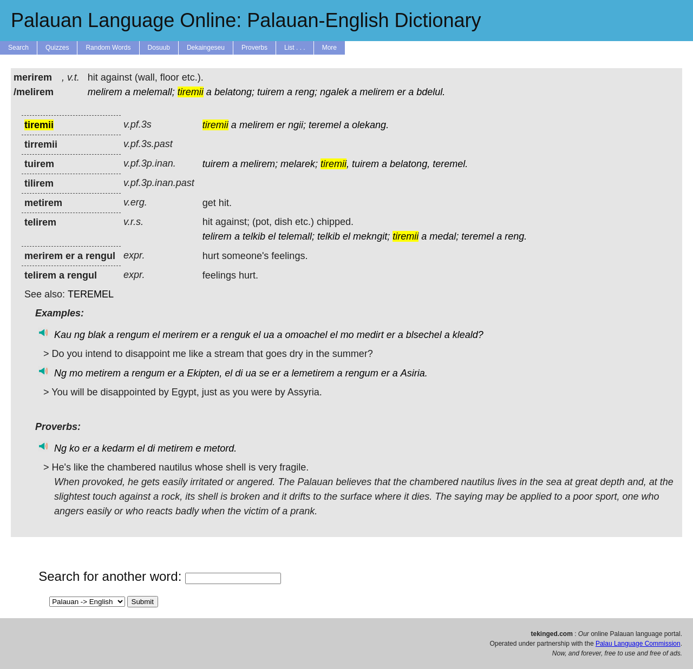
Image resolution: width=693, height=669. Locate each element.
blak (97, 334)
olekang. (370, 125)
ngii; (297, 125)
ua (268, 334)
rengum (132, 334)
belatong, (410, 163)
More (329, 47)
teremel (325, 125)
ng (79, 334)
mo (347, 334)
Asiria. (414, 373)
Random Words (108, 47)
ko (74, 448)
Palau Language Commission (638, 643)
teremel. (450, 163)
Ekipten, (204, 373)
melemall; (154, 92)
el (272, 236)
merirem (180, 334)
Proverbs (254, 47)
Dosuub (159, 47)
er (401, 92)
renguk (235, 334)
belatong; (234, 92)
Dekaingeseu (206, 47)
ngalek (334, 92)
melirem (105, 92)
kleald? (468, 334)
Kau (62, 334)
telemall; (296, 236)
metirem (103, 373)
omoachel (306, 334)
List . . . (294, 47)
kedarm (118, 448)
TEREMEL (91, 294)
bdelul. (430, 92)
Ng (60, 373)
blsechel (424, 334)
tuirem (270, 92)
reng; (306, 92)
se (264, 373)
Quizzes (57, 47)
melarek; (299, 163)
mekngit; (371, 236)
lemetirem (313, 373)
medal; (444, 236)
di (239, 373)
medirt (370, 334)
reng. (516, 236)
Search (18, 47)
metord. (220, 448)
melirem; (259, 163)
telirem (217, 236)
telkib (254, 236)
